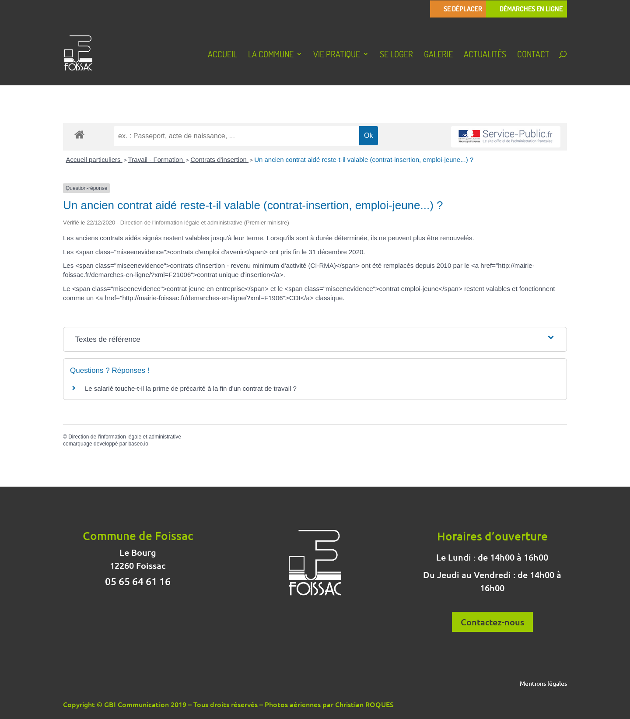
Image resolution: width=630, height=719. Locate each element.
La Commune (271, 55)
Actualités (485, 55)
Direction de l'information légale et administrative (124, 437)
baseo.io (138, 444)
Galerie (438, 55)
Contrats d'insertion (219, 159)
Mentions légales (543, 683)
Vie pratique (336, 55)
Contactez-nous (492, 622)
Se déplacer (463, 9)
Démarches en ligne (531, 9)
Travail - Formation (156, 159)
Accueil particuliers (94, 159)
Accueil (222, 55)
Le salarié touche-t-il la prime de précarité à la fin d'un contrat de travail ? (191, 388)
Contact (533, 55)
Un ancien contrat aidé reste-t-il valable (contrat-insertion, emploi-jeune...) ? (363, 159)
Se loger (396, 55)
